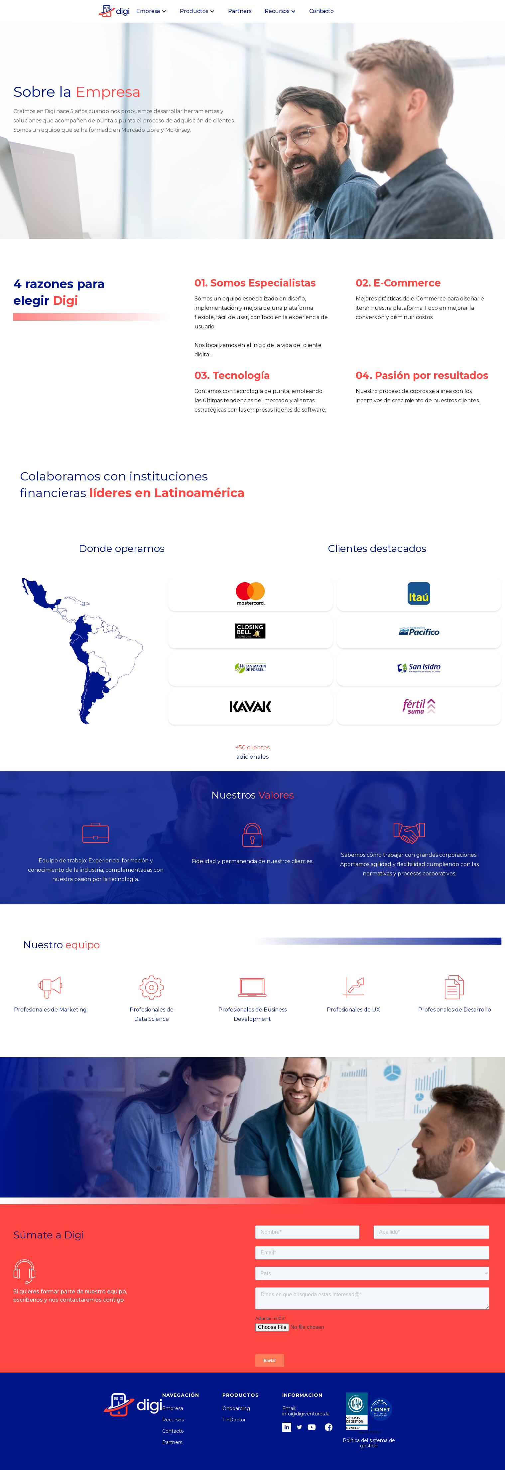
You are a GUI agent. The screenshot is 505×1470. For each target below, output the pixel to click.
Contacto (321, 11)
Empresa (172, 1408)
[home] (113, 11)
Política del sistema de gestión (369, 1443)
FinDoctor (234, 1419)
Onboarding (236, 1408)
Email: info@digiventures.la (305, 1411)
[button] (151, 11)
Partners (239, 11)
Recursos (173, 1419)
